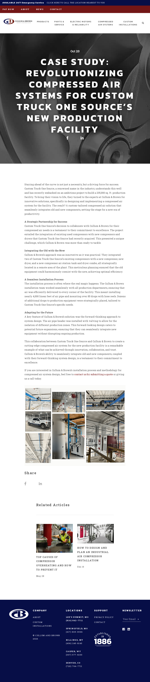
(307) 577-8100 (74, 655)
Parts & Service (59, 23)
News (39, 9)
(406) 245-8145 (74, 643)
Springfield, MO (77, 628)
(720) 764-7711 (74, 666)
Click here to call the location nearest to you (76, 2)
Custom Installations (128, 23)
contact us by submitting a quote (93, 374)
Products (43, 21)
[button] (143, 23)
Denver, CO (73, 663)
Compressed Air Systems (105, 23)
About (25, 9)
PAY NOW (8, 9)
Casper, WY (73, 651)
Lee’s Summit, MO (77, 617)
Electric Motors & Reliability (80, 23)
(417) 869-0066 (74, 632)
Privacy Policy (104, 617)
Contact (56, 9)
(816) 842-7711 (74, 620)
